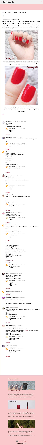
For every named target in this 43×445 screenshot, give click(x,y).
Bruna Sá (7, 345)
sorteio (26, 330)
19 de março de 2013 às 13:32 (21, 121)
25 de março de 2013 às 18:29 (20, 336)
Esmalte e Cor (9, 2)
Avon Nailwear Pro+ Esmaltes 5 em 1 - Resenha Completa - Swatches (20, 409)
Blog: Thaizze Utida (9, 260)
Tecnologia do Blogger (21, 441)
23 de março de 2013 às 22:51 (13, 307)
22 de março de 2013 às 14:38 (20, 217)
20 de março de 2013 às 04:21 (14, 225)
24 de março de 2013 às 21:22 (18, 325)
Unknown (7, 225)
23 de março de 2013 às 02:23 (19, 297)
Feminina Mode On (9, 325)
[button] (3, 16)
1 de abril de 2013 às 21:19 (13, 345)
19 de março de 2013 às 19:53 (17, 212)
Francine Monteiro (9, 175)
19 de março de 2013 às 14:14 (17, 137)
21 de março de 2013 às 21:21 (17, 273)
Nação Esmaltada (9, 212)
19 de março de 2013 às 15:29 (16, 151)
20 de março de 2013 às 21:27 (14, 242)
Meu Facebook (8, 262)
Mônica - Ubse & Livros (10, 194)
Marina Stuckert (9, 273)
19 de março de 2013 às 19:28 (20, 143)
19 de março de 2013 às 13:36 (20, 128)
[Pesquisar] (16, 2)
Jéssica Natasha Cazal (10, 297)
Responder (8, 134)
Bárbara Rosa (8, 151)
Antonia (7, 307)
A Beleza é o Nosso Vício (11, 121)
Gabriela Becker (12, 128)
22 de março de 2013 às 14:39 (20, 264)
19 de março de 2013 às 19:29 (20, 166)
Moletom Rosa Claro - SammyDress (14, 429)
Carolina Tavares (9, 137)
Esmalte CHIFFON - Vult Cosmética (14, 390)
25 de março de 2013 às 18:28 (20, 316)
